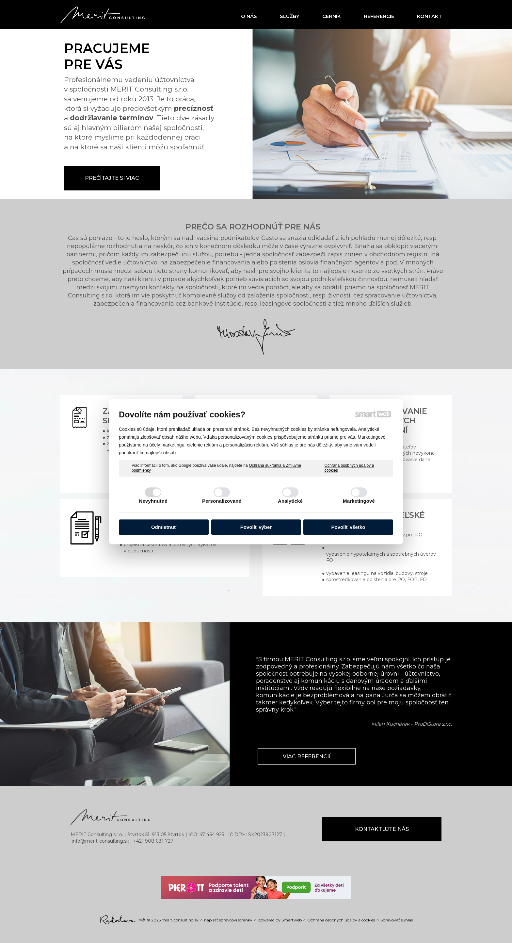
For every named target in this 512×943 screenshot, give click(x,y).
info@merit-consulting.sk (100, 841)
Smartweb (291, 920)
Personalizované (221, 501)
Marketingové (359, 501)
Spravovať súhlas (396, 920)
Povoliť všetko (348, 527)
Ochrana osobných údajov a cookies (349, 468)
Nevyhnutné (153, 501)
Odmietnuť (163, 527)
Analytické (290, 501)
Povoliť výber (256, 527)
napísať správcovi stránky (228, 920)
